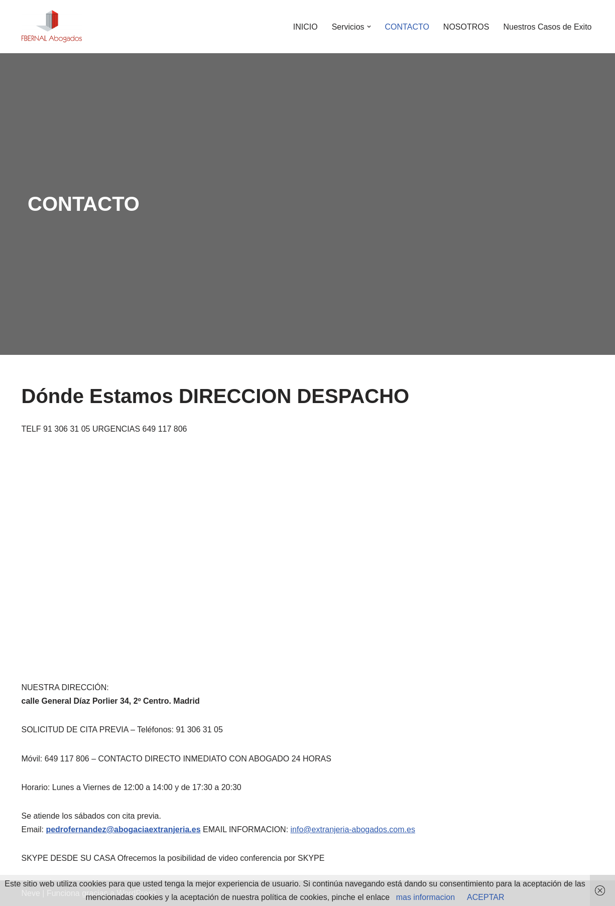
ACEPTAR (485, 897)
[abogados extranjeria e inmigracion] (52, 26)
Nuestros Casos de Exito (547, 27)
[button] (369, 27)
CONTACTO (407, 27)
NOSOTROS (466, 27)
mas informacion (425, 897)
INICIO (305, 27)
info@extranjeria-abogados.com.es (353, 829)
